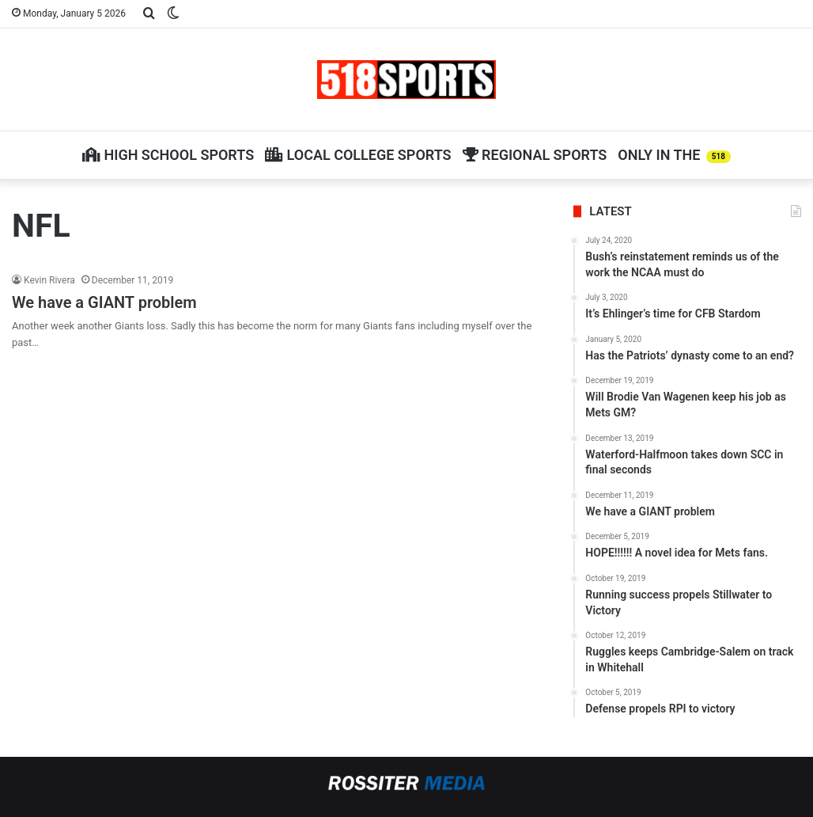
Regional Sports (535, 154)
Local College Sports (358, 154)
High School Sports (168, 154)
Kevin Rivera (49, 280)
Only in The (674, 154)
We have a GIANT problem (104, 302)
